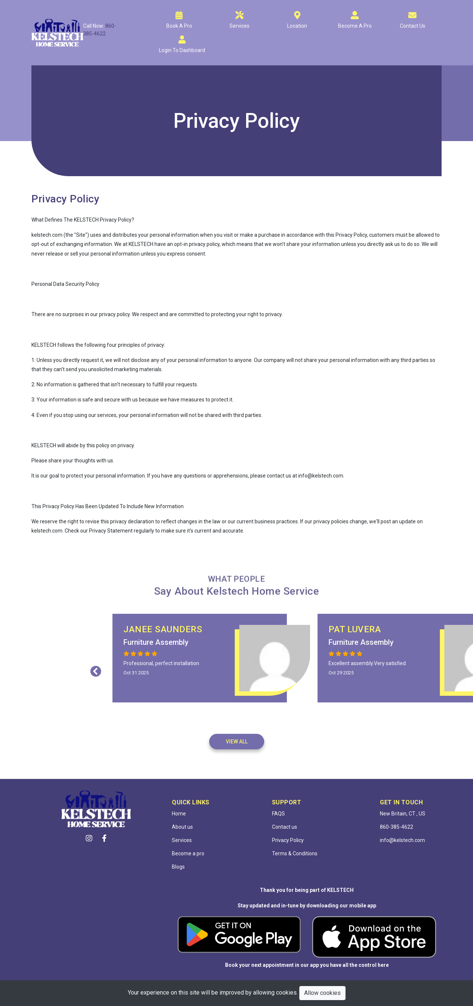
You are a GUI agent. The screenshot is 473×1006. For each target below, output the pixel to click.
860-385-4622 (396, 827)
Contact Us (412, 26)
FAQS (278, 814)
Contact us (284, 827)
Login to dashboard (182, 50)
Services (239, 26)
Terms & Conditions (294, 853)
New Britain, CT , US (402, 814)
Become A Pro (355, 26)
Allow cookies (322, 992)
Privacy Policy (288, 840)
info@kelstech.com (402, 840)
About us (182, 827)
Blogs (178, 867)
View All (237, 742)
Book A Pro (179, 26)
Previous (226, 669)
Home (179, 814)
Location (297, 26)
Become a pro (188, 853)
